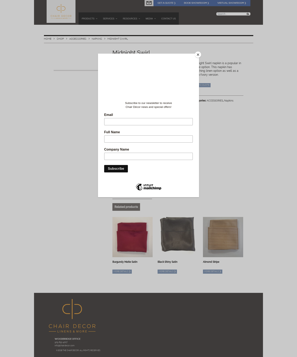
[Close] (198, 55)
